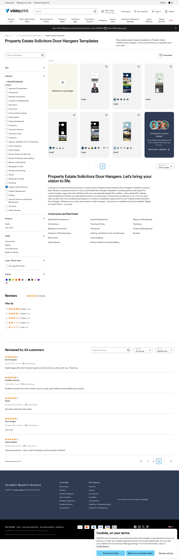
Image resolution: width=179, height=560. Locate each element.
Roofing (136, 233)
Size (7, 68)
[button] (95, 166)
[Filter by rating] (143, 350)
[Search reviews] (109, 350)
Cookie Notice (102, 546)
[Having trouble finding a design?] (159, 135)
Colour (8, 274)
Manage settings (166, 553)
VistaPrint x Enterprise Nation (100, 504)
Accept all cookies (111, 553)
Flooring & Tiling (98, 224)
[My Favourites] (140, 11)
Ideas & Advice (65, 497)
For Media (92, 497)
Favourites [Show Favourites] (165, 55)
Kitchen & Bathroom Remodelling (105, 242)
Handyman (95, 228)
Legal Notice (59, 527)
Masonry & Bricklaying (142, 219)
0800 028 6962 (10, 527)
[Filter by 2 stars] (6, 323)
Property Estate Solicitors (54, 36)
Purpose (8, 218)
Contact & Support (66, 494)
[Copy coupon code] (105, 28)
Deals (171, 20)
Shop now (122, 28)
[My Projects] (123, 11)
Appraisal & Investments (58, 219)
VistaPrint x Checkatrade (98, 508)
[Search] (94, 11)
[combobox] (63, 11)
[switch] (168, 2)
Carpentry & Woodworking (59, 233)
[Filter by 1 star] (6, 327)
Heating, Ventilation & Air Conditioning (107, 233)
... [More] (14, 36)
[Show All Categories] (14, 81)
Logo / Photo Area (13, 260)
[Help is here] (107, 11)
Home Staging (97, 238)
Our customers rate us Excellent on (133, 499)
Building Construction (57, 228)
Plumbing (137, 224)
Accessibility (64, 508)
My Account (63, 487)
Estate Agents (54, 242)
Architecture (53, 224)
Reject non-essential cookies (140, 553)
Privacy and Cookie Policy (30, 527)
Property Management (143, 228)
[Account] (155, 11)
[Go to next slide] (176, 28)
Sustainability (94, 501)
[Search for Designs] (42, 55)
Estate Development (99, 219)
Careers (92, 490)
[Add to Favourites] (106, 66)
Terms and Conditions (47, 527)
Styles (7, 236)
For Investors (94, 494)
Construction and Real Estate (30, 36)
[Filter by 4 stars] (6, 313)
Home (7, 36)
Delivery (62, 490)
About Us (92, 487)
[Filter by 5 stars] (6, 309)
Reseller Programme (67, 501)
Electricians (53, 238)
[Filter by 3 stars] (6, 318)
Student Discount (66, 504)
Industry (8, 76)
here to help (18, 490)
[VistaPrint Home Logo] (17, 11)
